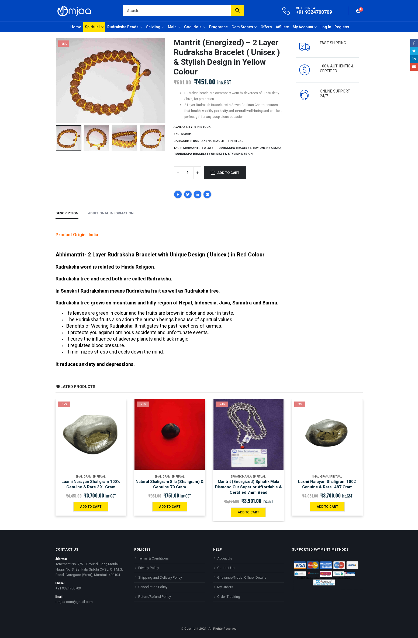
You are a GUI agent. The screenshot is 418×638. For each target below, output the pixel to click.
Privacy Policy (148, 568)
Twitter (188, 194)
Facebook (178, 194)
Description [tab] (67, 213)
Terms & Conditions (153, 558)
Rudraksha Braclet (209, 141)
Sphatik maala (241, 476)
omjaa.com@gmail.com (74, 602)
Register (342, 27)
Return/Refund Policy (154, 597)
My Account (303, 27)
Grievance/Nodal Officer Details (241, 577)
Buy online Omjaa (267, 148)
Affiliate (282, 27)
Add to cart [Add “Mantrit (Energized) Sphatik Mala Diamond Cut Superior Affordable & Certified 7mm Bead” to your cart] (248, 512)
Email (207, 194)
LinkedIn (197, 194)
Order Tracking (228, 597)
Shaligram (84, 476)
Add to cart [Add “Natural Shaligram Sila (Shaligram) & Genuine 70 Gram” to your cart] (169, 507)
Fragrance (218, 27)
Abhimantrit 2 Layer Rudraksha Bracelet (217, 148)
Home (75, 27)
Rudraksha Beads (123, 27)
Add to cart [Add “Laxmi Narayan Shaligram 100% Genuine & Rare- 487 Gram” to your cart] (327, 507)
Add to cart (228, 173)
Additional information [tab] (111, 213)
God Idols (193, 27)
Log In (325, 27)
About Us (224, 558)
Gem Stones (242, 27)
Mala (172, 27)
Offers (266, 27)
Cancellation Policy (152, 587)
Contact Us (225, 568)
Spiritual (92, 27)
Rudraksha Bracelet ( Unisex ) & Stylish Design (213, 154)
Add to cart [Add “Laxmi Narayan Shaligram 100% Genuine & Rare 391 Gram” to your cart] (90, 507)
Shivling (153, 27)
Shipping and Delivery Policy (160, 577)
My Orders (225, 587)
